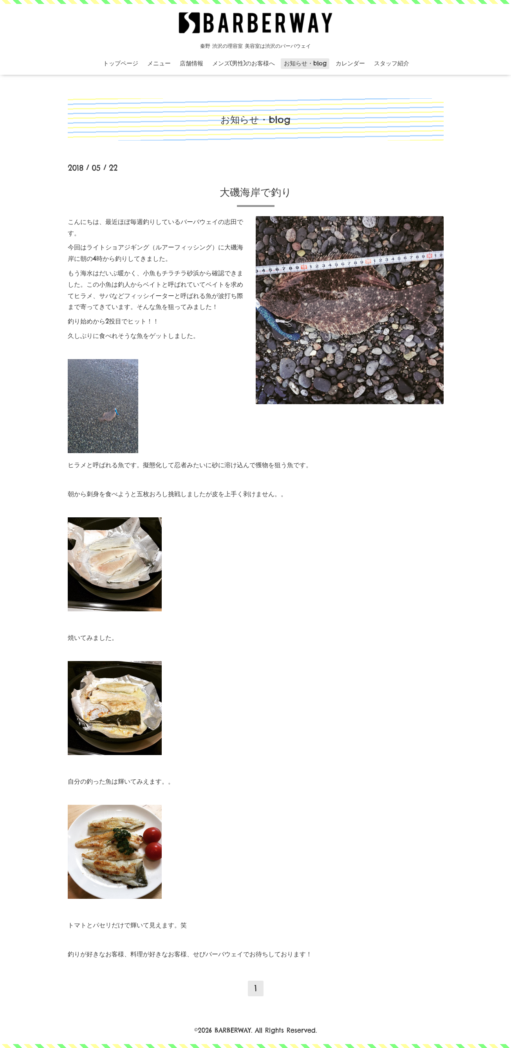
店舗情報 (191, 63)
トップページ (120, 63)
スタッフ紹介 (391, 63)
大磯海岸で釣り (256, 192)
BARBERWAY (233, 1030)
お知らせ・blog (305, 63)
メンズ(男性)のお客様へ (243, 63)
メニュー (159, 63)
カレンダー (350, 63)
